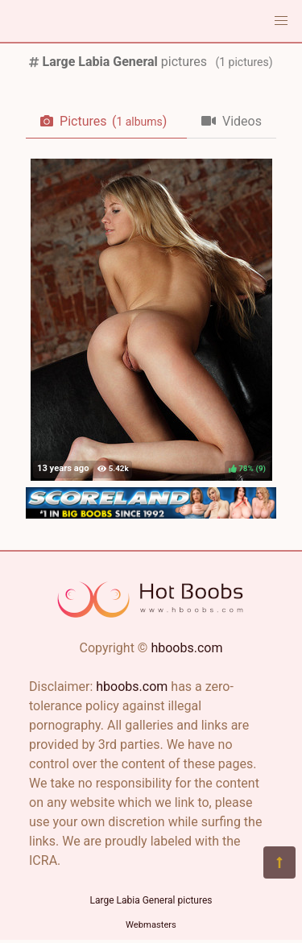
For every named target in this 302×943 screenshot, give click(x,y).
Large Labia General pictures (151, 900)
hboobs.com (186, 648)
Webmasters (151, 925)
